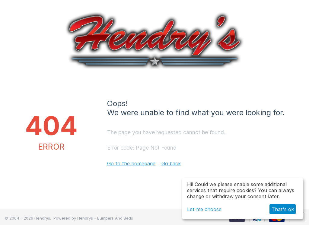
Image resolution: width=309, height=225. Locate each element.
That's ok (283, 209)
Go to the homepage (131, 163)
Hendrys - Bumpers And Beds (105, 218)
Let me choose (204, 209)
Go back (171, 163)
